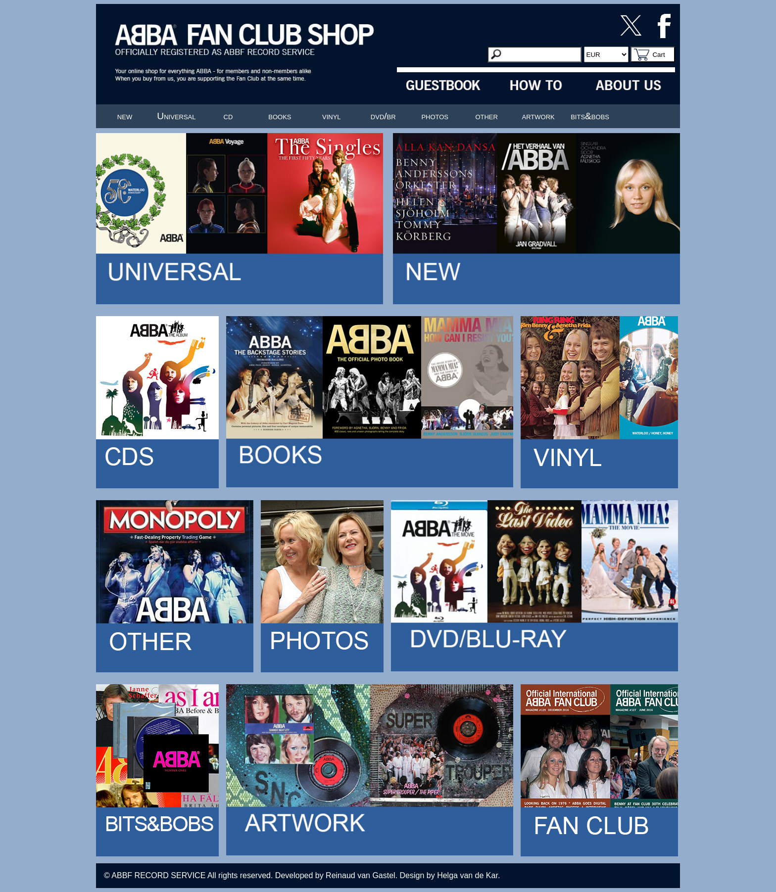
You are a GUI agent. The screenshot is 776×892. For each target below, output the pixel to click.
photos (434, 116)
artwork (538, 116)
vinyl (331, 116)
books (279, 116)
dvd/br (383, 116)
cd (228, 116)
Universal (176, 116)
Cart (658, 54)
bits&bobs (590, 116)
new (124, 116)
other (486, 116)
